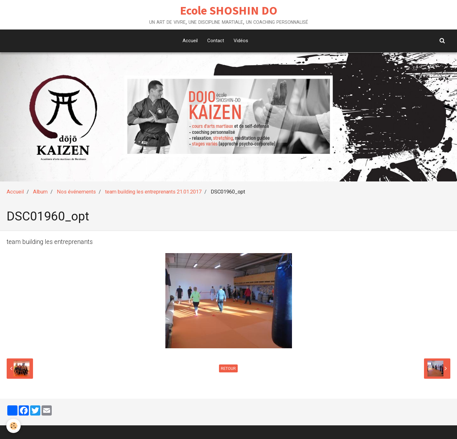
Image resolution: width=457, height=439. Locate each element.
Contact (215, 40)
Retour (228, 368)
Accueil (190, 40)
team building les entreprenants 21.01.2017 (153, 192)
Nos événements (76, 192)
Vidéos (241, 40)
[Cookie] (13, 426)
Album (40, 192)
